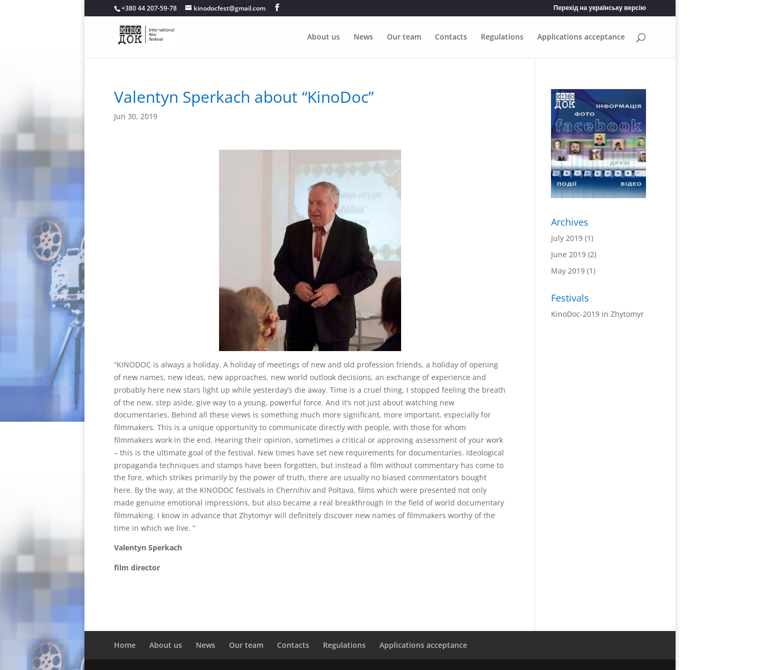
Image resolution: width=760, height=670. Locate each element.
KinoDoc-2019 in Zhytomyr (597, 314)
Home (125, 645)
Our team (404, 37)
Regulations (502, 37)
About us (323, 37)
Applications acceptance (581, 37)
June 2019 (568, 254)
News (363, 37)
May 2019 (568, 271)
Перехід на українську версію (600, 8)
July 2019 (567, 238)
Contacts (451, 37)
